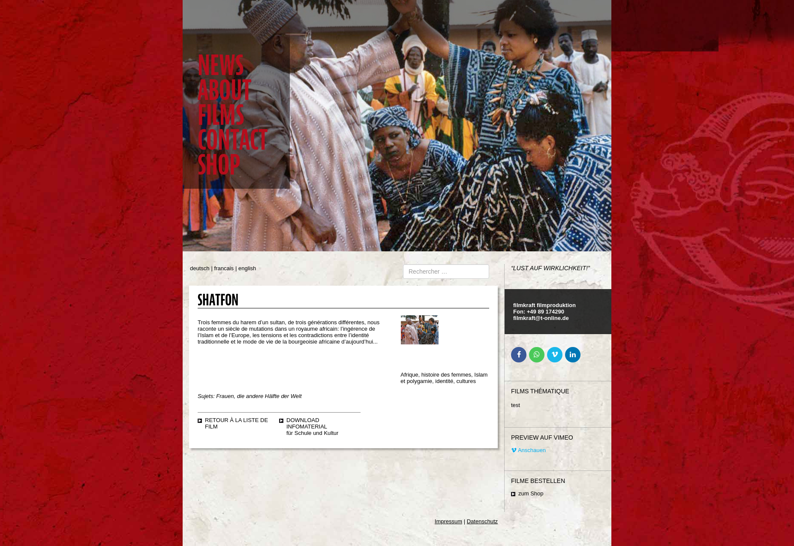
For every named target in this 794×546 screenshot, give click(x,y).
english (247, 268)
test (515, 405)
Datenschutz (482, 521)
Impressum (448, 521)
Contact (233, 140)
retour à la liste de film (236, 423)
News (221, 65)
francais (224, 268)
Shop (219, 165)
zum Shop (531, 493)
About (224, 90)
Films (221, 115)
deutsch (200, 268)
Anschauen (528, 450)
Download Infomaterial (306, 423)
